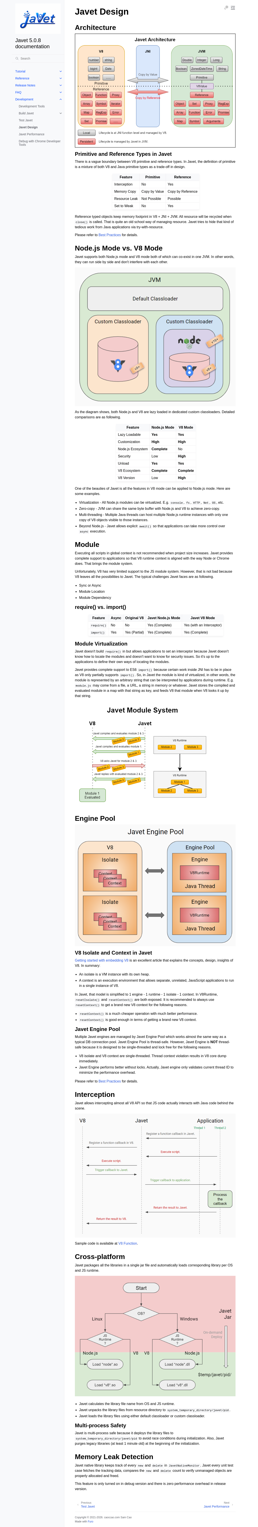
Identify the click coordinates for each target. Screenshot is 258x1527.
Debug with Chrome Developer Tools (39, 142)
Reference (22, 78)
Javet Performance (32, 134)
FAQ (18, 92)
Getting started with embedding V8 (101, 960)
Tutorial (20, 71)
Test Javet (26, 120)
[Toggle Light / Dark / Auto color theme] (226, 7)
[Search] (38, 58)
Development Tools (32, 106)
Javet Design (28, 127)
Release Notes (25, 85)
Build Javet (26, 113)
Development (24, 99)
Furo (90, 1521)
